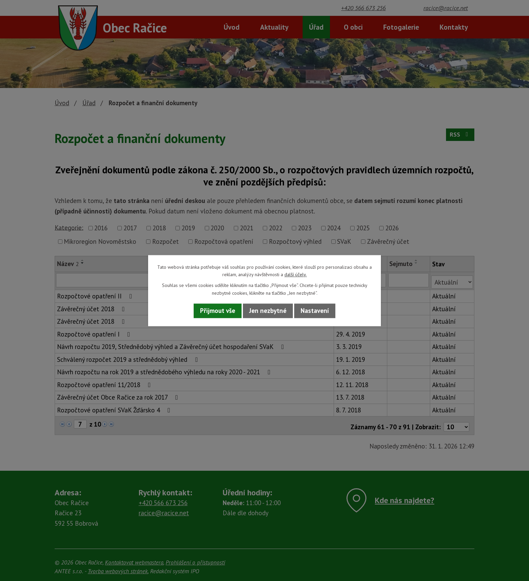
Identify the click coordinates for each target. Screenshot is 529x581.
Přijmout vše (217, 311)
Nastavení (315, 311)
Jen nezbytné (267, 311)
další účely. (295, 274)
